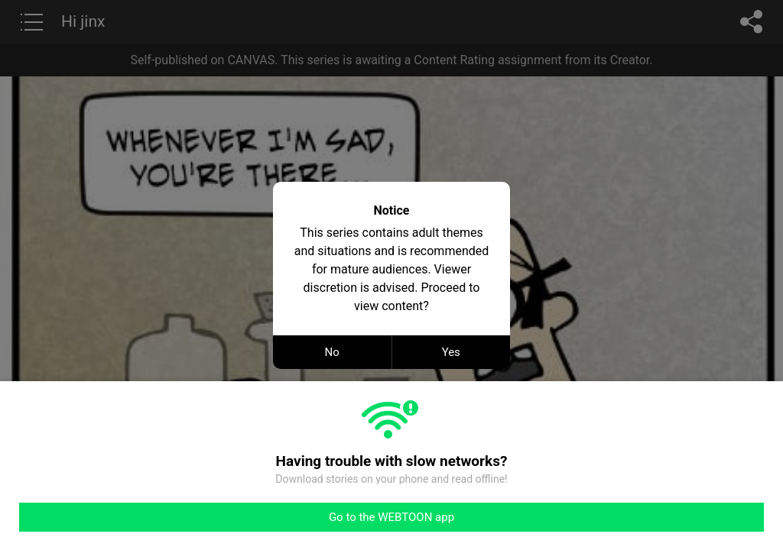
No (332, 352)
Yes (451, 352)
